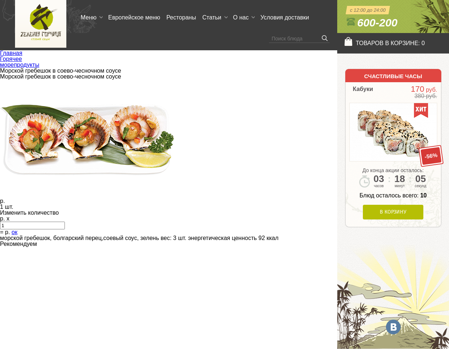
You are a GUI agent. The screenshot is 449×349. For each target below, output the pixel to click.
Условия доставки (284, 17)
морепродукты (19, 65)
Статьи (211, 17)
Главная (11, 53)
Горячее (11, 59)
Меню (88, 17)
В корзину (393, 212)
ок (15, 232)
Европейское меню (134, 17)
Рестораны (181, 17)
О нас (241, 17)
